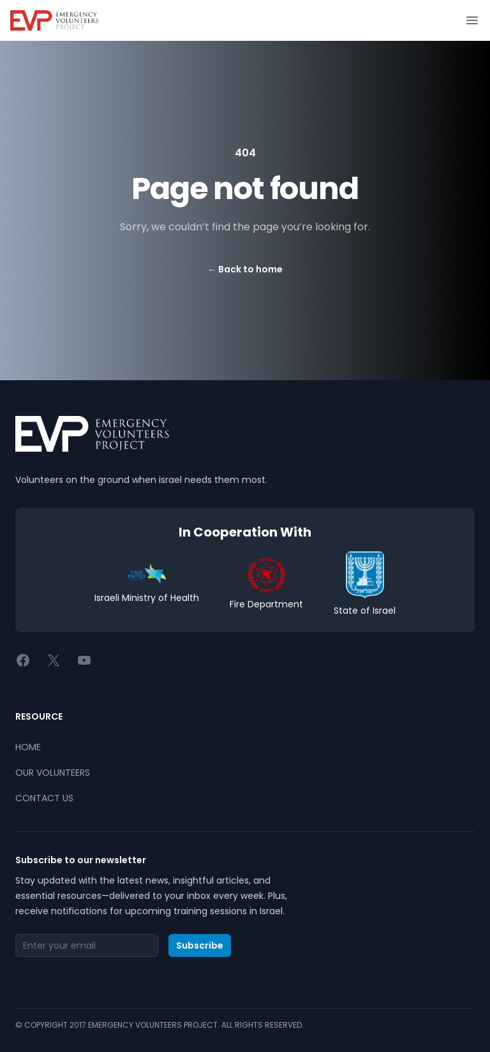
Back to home (245, 269)
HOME (28, 747)
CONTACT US (44, 798)
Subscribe (199, 945)
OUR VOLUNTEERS (52, 772)
